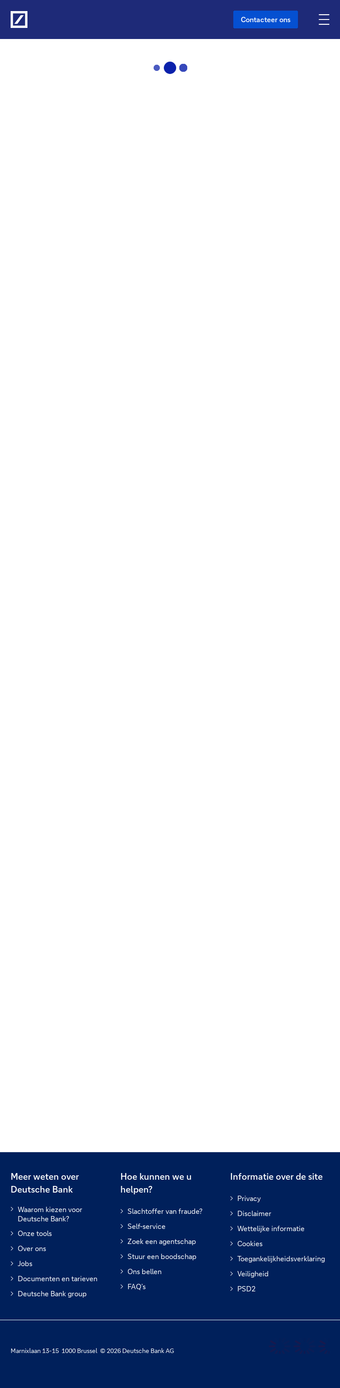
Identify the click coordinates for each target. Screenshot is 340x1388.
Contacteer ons (265, 19)
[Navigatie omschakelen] (325, 19)
